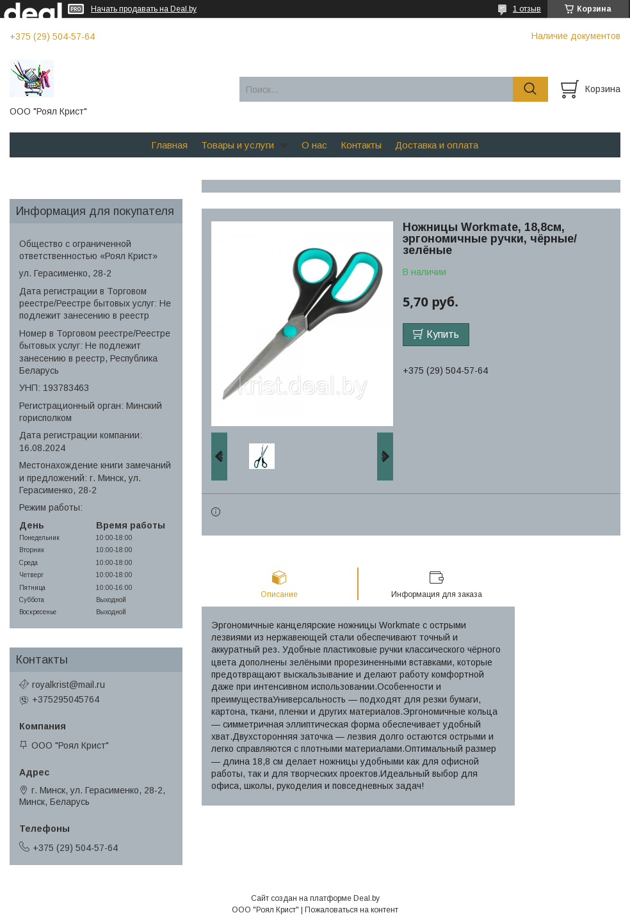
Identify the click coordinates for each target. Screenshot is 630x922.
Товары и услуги (237, 144)
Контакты (361, 144)
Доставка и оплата (436, 144)
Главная (169, 144)
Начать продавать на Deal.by (144, 8)
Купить (442, 334)
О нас (314, 144)
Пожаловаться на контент (351, 909)
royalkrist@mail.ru (68, 685)
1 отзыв (527, 8)
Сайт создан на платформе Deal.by (315, 898)
